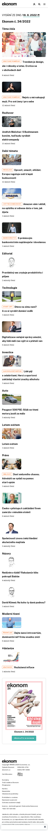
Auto (5, 390)
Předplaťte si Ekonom (24, 738)
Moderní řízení (11, 613)
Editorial (7, 253)
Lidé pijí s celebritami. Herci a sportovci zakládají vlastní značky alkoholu (20, 375)
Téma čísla (8, 28)
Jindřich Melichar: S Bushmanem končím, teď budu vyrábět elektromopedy (20, 136)
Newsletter (6, 791)
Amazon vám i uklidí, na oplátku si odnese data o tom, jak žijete (24, 208)
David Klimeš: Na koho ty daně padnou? (23, 602)
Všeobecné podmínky (10, 794)
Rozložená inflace (24, 667)
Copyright (5, 765)
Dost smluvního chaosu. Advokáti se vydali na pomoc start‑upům (21, 478)
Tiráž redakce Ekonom (10, 782)
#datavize (8, 648)
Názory (6, 553)
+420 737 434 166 (8, 809)
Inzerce (5, 806)
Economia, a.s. (25, 765)
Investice (7, 352)
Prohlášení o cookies (10, 797)
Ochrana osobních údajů (11, 802)
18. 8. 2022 (31, 15)
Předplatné (6, 785)
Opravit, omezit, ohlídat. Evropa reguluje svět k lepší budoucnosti (21, 174)
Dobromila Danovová (30, 806)
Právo (5, 455)
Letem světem (11, 424)
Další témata (10, 151)
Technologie (9, 287)
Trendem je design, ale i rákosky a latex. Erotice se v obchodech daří (23, 66)
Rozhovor (8, 112)
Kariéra (4, 789)
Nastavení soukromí (9, 800)
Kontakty (5, 780)
